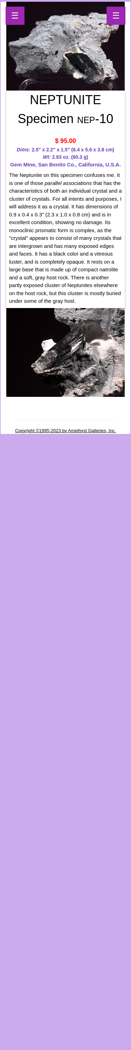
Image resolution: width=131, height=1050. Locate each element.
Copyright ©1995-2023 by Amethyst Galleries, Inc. (65, 430)
